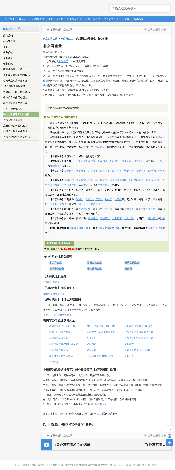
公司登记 (114, 161)
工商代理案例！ (51, 282)
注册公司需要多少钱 (108, 228)
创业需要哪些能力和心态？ (138, 326)
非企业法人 (97, 204)
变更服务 (69, 170)
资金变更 (141, 170)
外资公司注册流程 (12, 120)
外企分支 (10, 19)
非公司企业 (38, 19)
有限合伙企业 (92, 19)
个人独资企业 (111, 19)
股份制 (53, 204)
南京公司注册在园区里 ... (16, 103)
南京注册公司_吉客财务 (27, 8)
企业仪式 (8, 63)
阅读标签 (138, 19)
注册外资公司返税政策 (15, 125)
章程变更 (117, 170)
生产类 (118, 199)
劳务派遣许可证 (70, 185)
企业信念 (8, 58)
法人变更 (93, 170)
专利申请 (129, 218)
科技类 (108, 199)
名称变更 (81, 170)
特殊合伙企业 (74, 19)
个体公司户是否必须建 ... (16, 97)
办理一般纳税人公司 (14, 108)
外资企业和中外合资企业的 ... (140, 338)
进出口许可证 (136, 180)
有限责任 (64, 204)
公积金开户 (56, 166)
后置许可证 (104, 185)
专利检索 (117, 218)
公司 (78, 204)
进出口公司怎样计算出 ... (16, 91)
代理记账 (86, 209)
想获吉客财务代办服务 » (60, 243)
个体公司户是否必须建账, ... (139, 350)
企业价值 (8, 52)
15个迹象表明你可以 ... (15, 86)
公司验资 (129, 209)
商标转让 (105, 218)
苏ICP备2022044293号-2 (148, 465)
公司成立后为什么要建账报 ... (102, 332)
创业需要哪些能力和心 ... (16, 75)
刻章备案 (126, 161)
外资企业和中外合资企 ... (16, 137)
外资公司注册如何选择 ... (16, 131)
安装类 (99, 199)
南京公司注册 (50, 38)
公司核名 (102, 161)
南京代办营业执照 (12, 69)
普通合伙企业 (56, 19)
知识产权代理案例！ (54, 293)
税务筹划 (100, 147)
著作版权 (153, 218)
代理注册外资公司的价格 (62, 326)
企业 (67, 75)
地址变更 (129, 170)
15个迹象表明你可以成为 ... (101, 356)
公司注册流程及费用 (80, 228)
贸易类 (79, 199)
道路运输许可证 (118, 180)
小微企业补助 (148, 209)
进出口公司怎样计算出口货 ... (102, 326)
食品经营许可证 (84, 180)
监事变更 (105, 170)
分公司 (126, 19)
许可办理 (69, 180)
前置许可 (86, 185)
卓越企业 (160, 137)
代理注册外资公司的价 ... (17, 114)
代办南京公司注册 (85, 161)
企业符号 (8, 46)
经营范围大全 (99, 404)
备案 (99, 66)
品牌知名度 (9, 41)
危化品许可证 (153, 180)
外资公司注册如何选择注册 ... (140, 332)
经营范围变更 (155, 170)
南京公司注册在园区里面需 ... (64, 344)
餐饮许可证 (101, 180)
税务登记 (138, 161)
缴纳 (62, 80)
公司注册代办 (155, 228)
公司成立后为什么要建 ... (16, 80)
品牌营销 (8, 35)
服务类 (89, 199)
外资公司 (63, 61)
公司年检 (107, 209)
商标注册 (93, 218)
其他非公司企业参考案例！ (57, 314)
